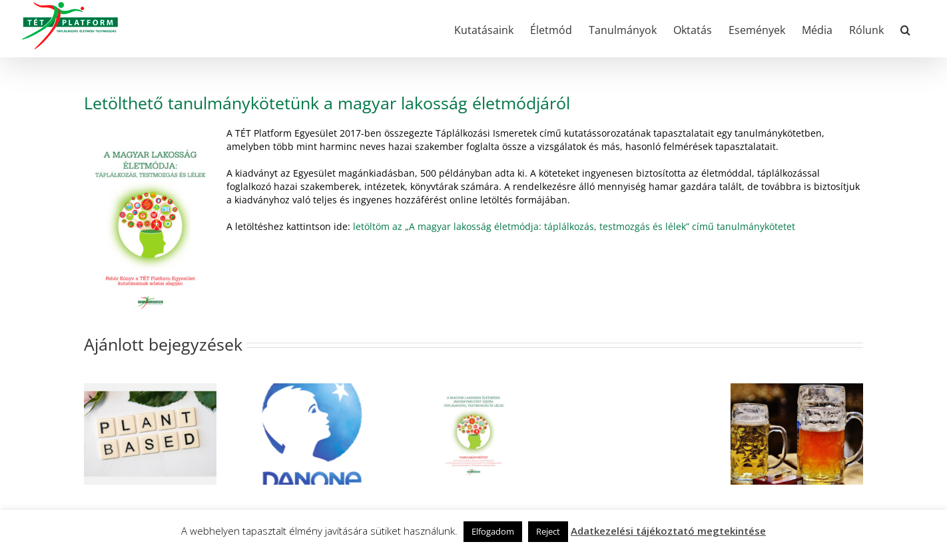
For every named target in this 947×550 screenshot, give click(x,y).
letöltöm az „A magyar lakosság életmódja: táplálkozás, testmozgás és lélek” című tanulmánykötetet (574, 226)
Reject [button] (548, 531)
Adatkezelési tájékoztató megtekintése (668, 530)
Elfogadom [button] (493, 531)
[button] (905, 28)
